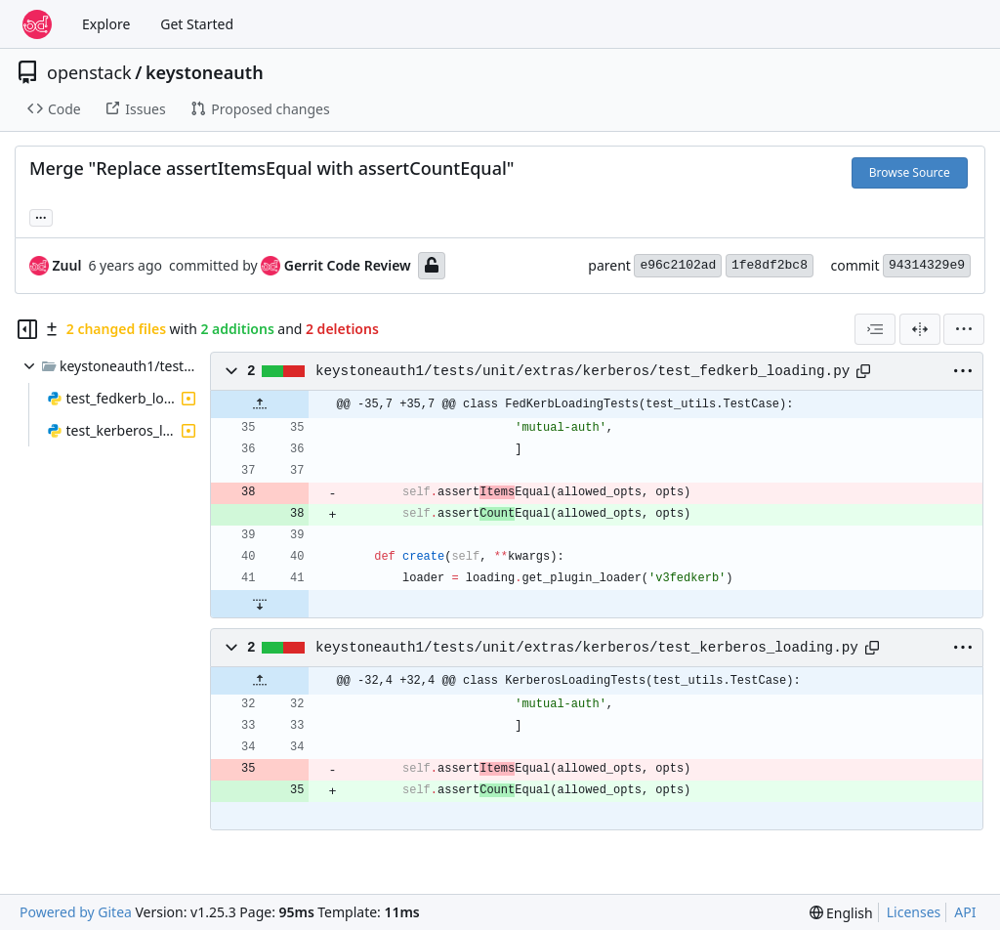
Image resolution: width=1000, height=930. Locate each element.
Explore (106, 24)
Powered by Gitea (76, 912)
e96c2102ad (678, 265)
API (965, 912)
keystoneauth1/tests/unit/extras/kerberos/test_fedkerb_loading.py (582, 371)
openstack (89, 72)
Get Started (196, 24)
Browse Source (909, 172)
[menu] (963, 329)
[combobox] (875, 329)
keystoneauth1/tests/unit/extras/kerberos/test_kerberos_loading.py (586, 647)
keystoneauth (205, 72)
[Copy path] (863, 371)
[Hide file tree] (27, 329)
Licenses (914, 912)
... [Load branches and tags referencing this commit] (41, 216)
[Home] (37, 24)
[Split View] (919, 329)
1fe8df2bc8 (769, 265)
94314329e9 (927, 265)
